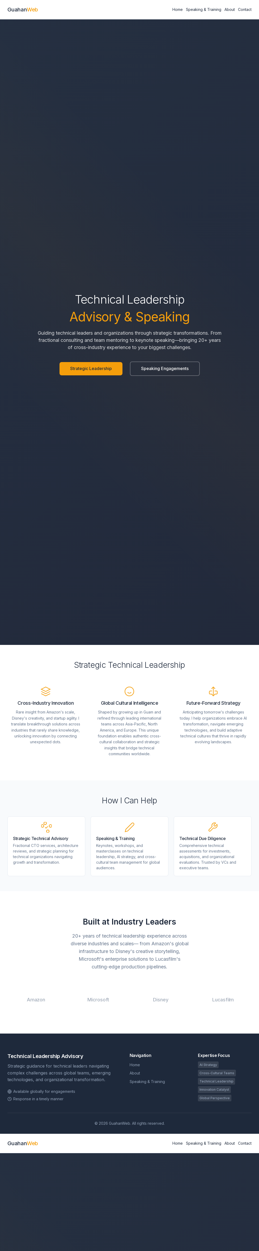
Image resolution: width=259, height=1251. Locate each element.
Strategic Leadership (91, 368)
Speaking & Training (203, 9)
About (229, 9)
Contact (245, 9)
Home (177, 9)
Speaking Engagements (165, 368)
